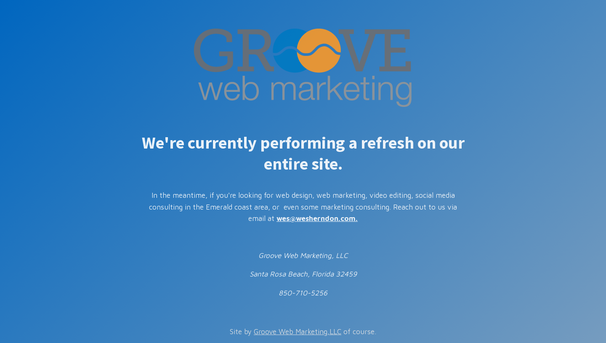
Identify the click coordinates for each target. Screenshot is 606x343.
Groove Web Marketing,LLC (297, 331)
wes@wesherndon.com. (317, 218)
